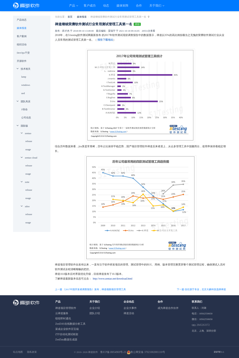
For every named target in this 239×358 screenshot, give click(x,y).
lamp (23, 76)
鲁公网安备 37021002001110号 (146, 352)
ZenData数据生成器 (66, 339)
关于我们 (155, 5)
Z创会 (24, 109)
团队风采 (25, 101)
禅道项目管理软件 (65, 308)
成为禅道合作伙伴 (168, 308)
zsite (27, 182)
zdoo (27, 206)
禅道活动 (129, 313)
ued (23, 93)
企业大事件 (130, 308)
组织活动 (22, 44)
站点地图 (18, 352)
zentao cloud (31, 157)
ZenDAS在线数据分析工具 (70, 323)
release (28, 141)
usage (28, 149)
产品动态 (22, 19)
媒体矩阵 (122, 5)
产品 (72, 5)
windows (25, 85)
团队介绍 (94, 313)
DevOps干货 (23, 52)
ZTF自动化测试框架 (66, 334)
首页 (70, 16)
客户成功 (90, 5)
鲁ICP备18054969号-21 (113, 352)
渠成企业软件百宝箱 (67, 329)
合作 (139, 5)
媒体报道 (82, 16)
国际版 (24, 125)
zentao (28, 133)
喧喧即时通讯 (63, 318)
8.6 (219, 352)
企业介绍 (94, 308)
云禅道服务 (61, 313)
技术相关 (25, 68)
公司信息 (26, 117)
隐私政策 (32, 352)
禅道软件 (93, 352)
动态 (106, 5)
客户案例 (22, 36)
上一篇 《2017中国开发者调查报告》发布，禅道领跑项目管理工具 (90, 289)
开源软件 (22, 61)
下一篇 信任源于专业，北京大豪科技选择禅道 (201, 289)
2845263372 (203, 325)
